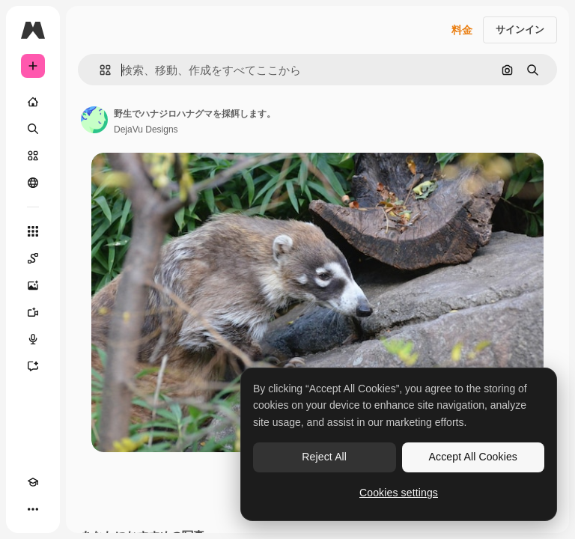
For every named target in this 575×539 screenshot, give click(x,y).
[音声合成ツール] (33, 339)
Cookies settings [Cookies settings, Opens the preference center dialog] (398, 493)
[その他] (33, 509)
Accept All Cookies (473, 457)
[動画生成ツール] (33, 312)
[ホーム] (33, 102)
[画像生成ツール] (33, 285)
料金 (461, 30)
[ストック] (33, 156)
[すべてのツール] (33, 231)
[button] (99, 70)
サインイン (520, 29)
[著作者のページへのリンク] (94, 119)
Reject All (324, 457)
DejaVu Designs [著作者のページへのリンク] (146, 129)
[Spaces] (33, 258)
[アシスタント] (33, 366)
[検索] (33, 129)
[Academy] (33, 482)
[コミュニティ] (33, 183)
